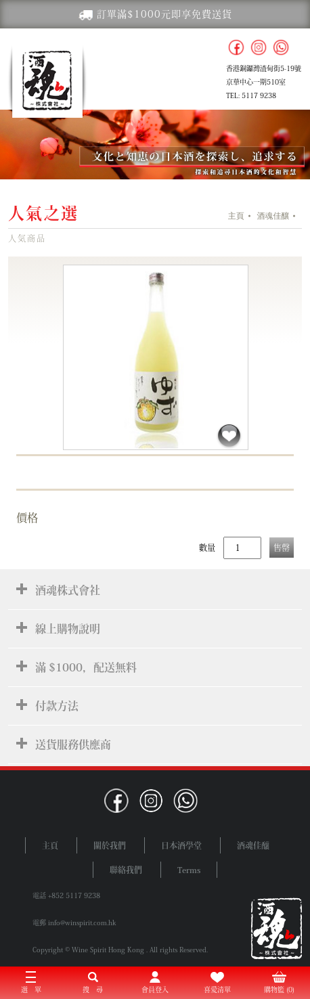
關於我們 (109, 845)
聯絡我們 (126, 870)
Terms (188, 870)
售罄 (281, 547)
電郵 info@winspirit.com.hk (74, 922)
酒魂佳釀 (273, 215)
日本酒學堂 (181, 845)
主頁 (236, 215)
